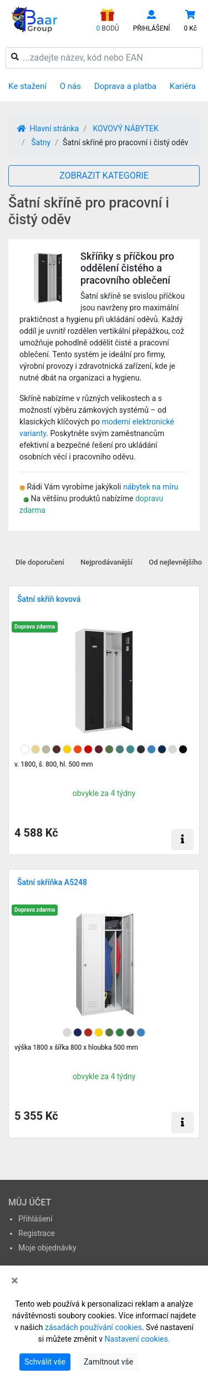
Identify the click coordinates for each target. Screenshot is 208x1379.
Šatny (40, 142)
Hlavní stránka (48, 128)
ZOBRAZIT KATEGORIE (104, 175)
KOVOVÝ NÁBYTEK (125, 128)
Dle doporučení (40, 562)
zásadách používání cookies (93, 1327)
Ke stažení (27, 86)
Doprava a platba (125, 86)
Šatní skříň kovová (48, 599)
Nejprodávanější (106, 562)
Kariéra (183, 86)
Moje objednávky (47, 1247)
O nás (70, 86)
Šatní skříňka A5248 (52, 882)
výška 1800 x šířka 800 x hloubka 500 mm (76, 1047)
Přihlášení (35, 1218)
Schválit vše (44, 1361)
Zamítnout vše (108, 1361)
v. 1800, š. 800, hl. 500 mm (53, 764)
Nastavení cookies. (137, 1338)
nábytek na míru (150, 486)
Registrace (36, 1233)
